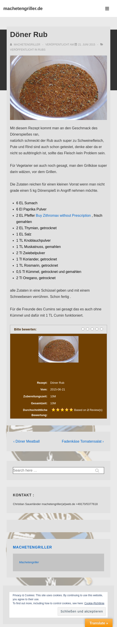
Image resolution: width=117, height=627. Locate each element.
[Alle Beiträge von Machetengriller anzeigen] (25, 44)
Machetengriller (32, 547)
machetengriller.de (23, 8)
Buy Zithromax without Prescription (63, 215)
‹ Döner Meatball (26, 441)
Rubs (41, 49)
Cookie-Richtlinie (94, 603)
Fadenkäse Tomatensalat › (83, 441)
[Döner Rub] (86, 44)
